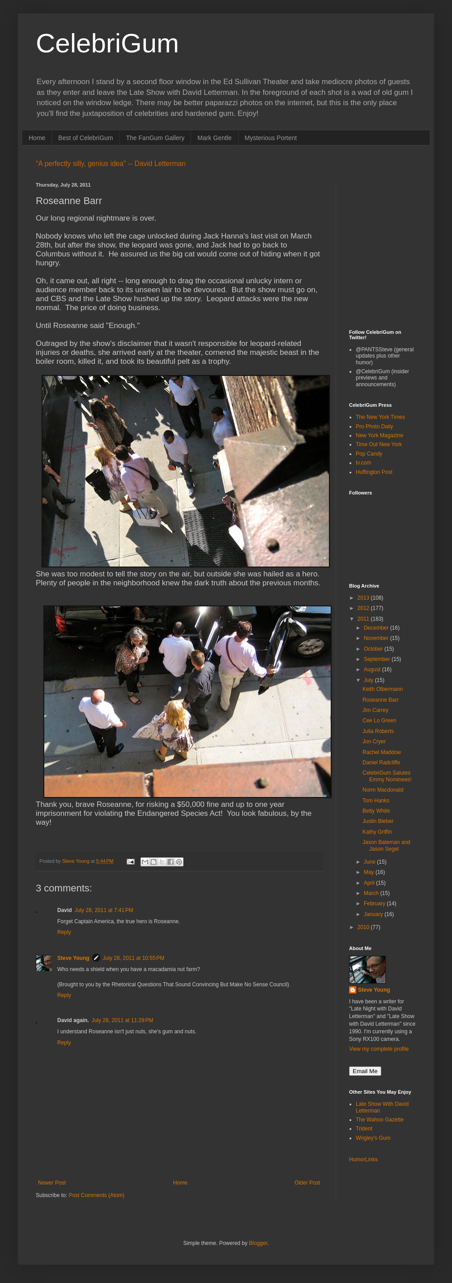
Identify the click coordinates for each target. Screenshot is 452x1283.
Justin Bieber (377, 821)
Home (37, 137)
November (377, 638)
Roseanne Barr (380, 700)
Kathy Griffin (377, 832)
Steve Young (73, 958)
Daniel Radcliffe (381, 762)
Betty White (376, 811)
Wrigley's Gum (373, 1138)
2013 (364, 598)
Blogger (258, 1243)
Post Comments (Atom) (96, 1195)
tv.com (363, 463)
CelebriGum (107, 43)
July (369, 680)
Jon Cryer (374, 741)
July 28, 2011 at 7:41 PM (104, 910)
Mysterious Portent (271, 137)
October (374, 649)
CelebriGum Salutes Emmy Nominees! (387, 776)
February (375, 903)
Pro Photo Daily (374, 426)
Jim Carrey (375, 710)
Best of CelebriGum (85, 137)
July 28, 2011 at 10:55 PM (134, 958)
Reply (64, 932)
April (370, 883)
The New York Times (380, 417)
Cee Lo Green (379, 720)
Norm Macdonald (382, 790)
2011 (364, 619)
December (377, 628)
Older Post (307, 1183)
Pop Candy (369, 454)
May (369, 872)
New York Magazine (379, 435)
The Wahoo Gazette (380, 1120)
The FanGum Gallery (155, 137)
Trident (364, 1128)
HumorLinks (363, 1159)
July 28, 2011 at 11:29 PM (123, 1020)
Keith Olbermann (382, 689)
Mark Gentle (214, 137)
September (378, 659)
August (373, 669)
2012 (364, 608)
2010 (364, 927)
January (374, 914)
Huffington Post (374, 472)
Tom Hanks (375, 800)
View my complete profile (379, 1049)
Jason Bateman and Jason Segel (386, 845)
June (370, 862)
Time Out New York (379, 444)
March (372, 893)
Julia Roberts (378, 731)
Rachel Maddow (381, 752)
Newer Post (52, 1183)
